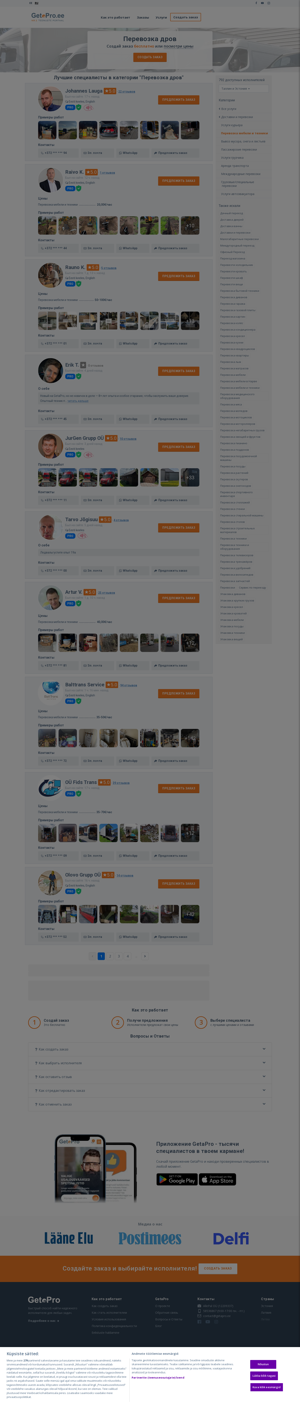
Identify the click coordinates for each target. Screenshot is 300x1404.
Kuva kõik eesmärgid (266, 1387)
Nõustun (263, 1364)
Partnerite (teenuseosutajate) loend (158, 1377)
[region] (150, 1375)
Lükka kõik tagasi (264, 1376)
